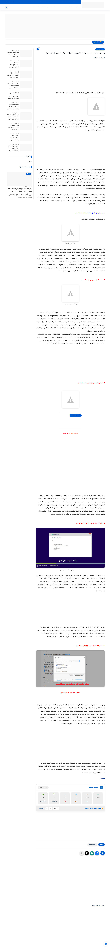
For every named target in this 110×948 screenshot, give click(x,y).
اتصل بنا (55, 1)
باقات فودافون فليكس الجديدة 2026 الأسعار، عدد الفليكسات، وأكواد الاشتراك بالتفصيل (13, 138)
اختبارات (52, 7)
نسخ (56, 808)
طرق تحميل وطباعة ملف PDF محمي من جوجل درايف (13, 54)
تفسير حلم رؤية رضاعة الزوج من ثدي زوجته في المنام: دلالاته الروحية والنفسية (13, 75)
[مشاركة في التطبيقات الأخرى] (81, 853)
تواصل (41, 808)
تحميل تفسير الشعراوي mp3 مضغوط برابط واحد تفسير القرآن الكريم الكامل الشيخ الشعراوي (13, 65)
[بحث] (6, 7)
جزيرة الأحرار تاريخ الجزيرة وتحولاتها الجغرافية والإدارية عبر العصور (20, 190)
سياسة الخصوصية (32, 1)
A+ (50, 808)
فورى (33, 7)
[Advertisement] (55, 26)
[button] (97, 853)
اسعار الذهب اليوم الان (45, 1)
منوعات (70, 7)
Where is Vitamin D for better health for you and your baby (13, 117)
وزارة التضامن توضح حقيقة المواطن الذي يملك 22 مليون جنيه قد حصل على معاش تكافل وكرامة (13, 86)
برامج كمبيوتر (100, 49)
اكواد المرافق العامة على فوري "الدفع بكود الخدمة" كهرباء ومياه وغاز (13, 96)
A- (46, 808)
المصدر (102, 779)
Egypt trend (76, 1)
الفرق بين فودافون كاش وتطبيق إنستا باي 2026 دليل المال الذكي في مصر (13, 149)
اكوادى (61, 1)
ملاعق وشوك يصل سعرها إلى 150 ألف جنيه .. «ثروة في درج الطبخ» (13, 107)
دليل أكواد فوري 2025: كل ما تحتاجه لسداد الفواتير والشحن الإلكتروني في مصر (13, 128)
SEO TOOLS (68, 1)
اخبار (77, 7)
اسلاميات (61, 7)
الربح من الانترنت (41, 7)
